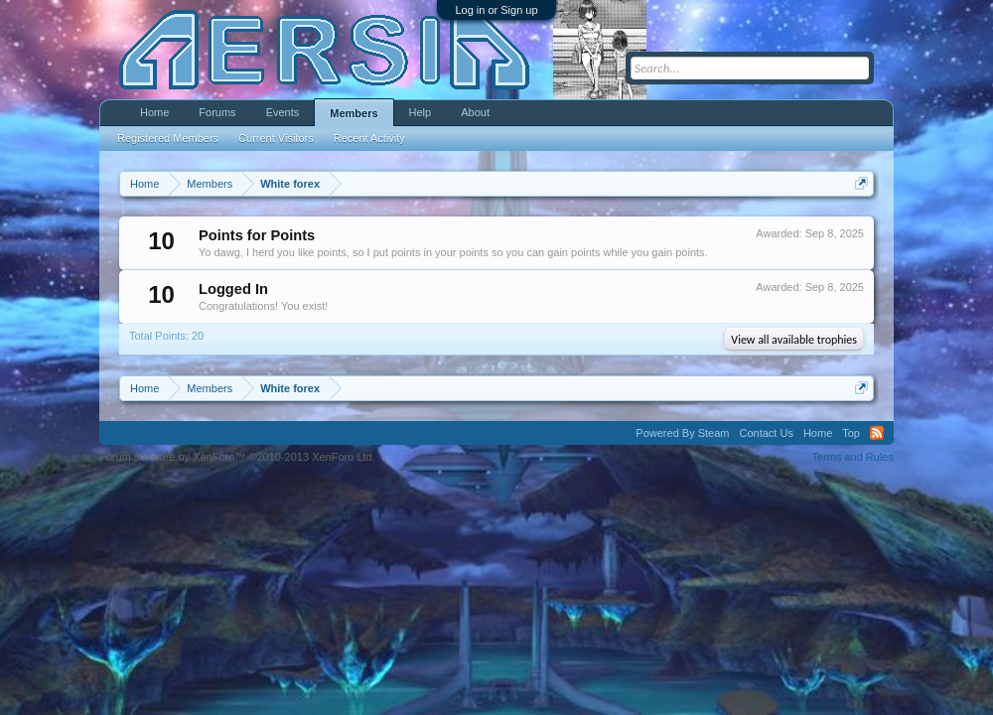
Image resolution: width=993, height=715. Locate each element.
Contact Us (765, 433)
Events (283, 112)
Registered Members (167, 138)
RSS (877, 433)
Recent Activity (369, 138)
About (475, 112)
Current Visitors (276, 138)
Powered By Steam (682, 433)
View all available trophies (794, 340)
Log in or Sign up (496, 10)
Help (420, 112)
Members (353, 113)
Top (851, 433)
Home (154, 112)
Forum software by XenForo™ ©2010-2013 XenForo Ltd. (237, 457)
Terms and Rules (852, 457)
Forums (217, 112)
